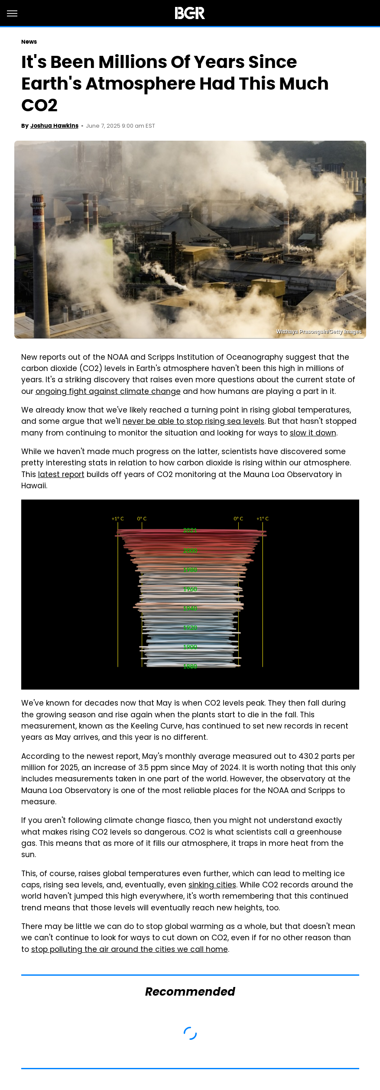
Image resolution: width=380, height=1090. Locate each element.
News (29, 41)
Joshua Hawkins (54, 125)
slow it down (313, 434)
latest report (61, 475)
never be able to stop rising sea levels (193, 422)
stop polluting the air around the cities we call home (129, 950)
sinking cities (212, 886)
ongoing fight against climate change (108, 392)
